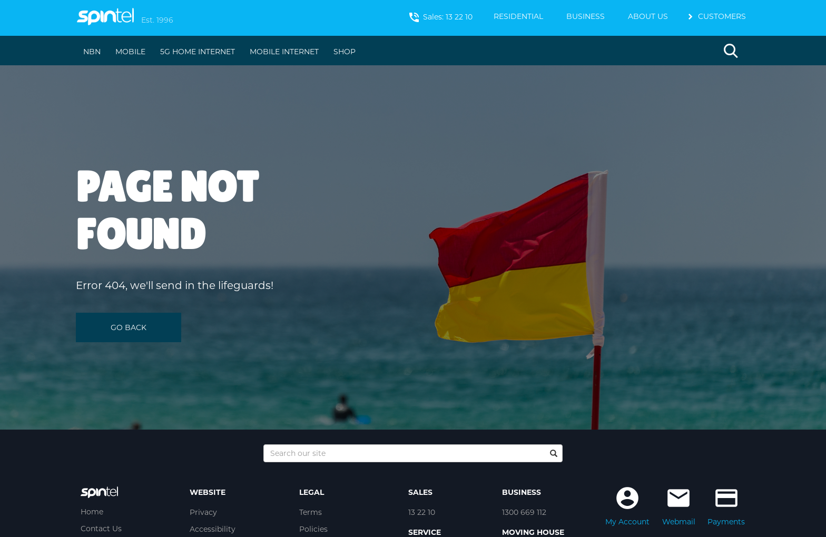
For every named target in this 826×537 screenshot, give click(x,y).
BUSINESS (585, 16)
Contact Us (101, 528)
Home (92, 511)
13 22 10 (421, 512)
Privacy (203, 512)
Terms (310, 512)
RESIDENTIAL (518, 16)
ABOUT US (648, 16)
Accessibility (212, 529)
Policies (313, 529)
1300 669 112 (524, 512)
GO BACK (128, 327)
